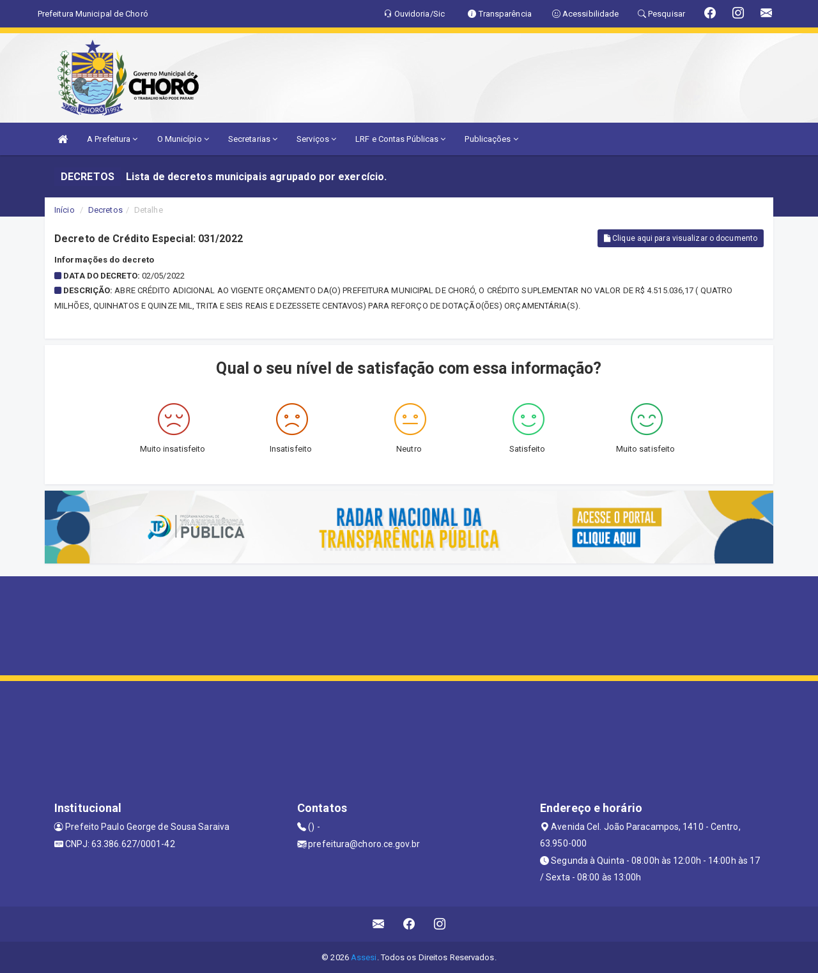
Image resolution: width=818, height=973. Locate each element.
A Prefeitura (112, 139)
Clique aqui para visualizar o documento (680, 238)
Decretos (105, 210)
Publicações (491, 139)
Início (64, 210)
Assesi (364, 957)
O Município (183, 139)
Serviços (316, 139)
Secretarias (252, 139)
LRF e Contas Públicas (400, 139)
